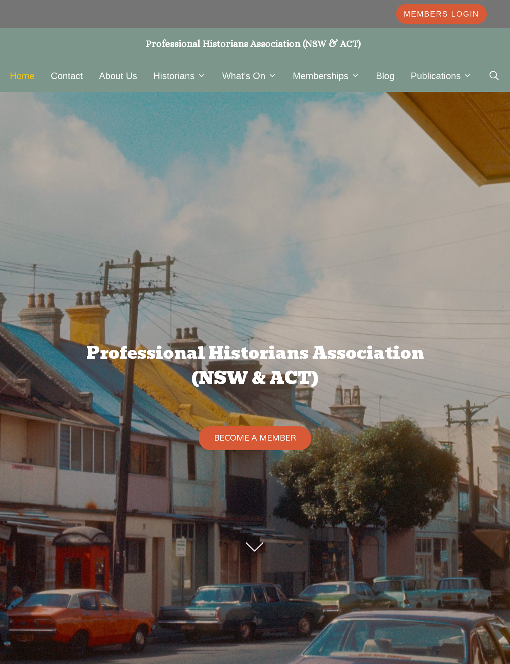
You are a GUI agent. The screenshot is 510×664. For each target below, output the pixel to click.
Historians (183, 76)
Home (22, 76)
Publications (445, 76)
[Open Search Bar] (494, 76)
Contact (67, 76)
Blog (385, 76)
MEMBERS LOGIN (441, 14)
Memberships (330, 76)
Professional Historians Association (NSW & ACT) (253, 43)
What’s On (253, 76)
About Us (118, 76)
